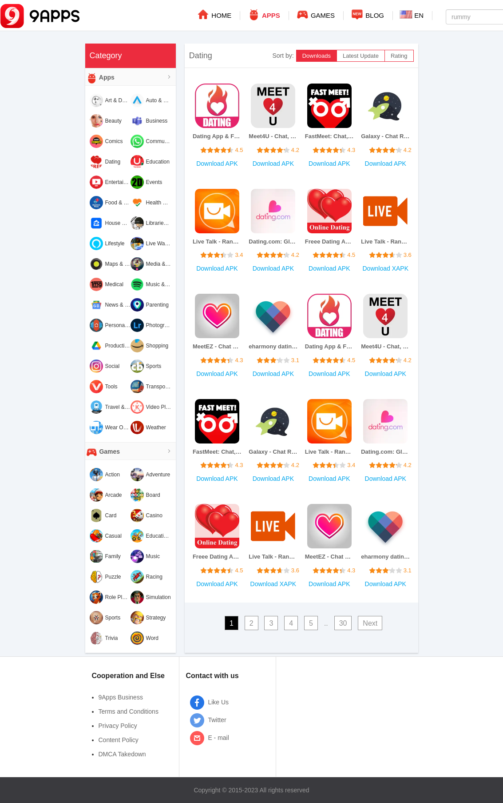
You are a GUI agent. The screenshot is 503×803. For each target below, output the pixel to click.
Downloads (316, 55)
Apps (100, 78)
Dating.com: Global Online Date (273, 241)
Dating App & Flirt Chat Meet (217, 136)
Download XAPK (385, 268)
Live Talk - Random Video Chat (217, 241)
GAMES (315, 14)
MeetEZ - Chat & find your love (217, 346)
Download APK (217, 163)
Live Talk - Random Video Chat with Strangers (385, 241)
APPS (263, 14)
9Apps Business (121, 697)
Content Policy (119, 739)
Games (102, 452)
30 (343, 623)
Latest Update (361, 55)
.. (326, 623)
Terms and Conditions (128, 711)
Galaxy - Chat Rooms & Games (385, 136)
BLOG (367, 14)
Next (370, 623)
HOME (213, 14)
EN (412, 14)
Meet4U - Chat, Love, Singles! (273, 136)
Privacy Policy (118, 725)
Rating (399, 55)
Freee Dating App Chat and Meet (329, 241)
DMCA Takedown (122, 754)
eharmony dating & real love (273, 346)
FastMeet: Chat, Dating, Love (329, 136)
